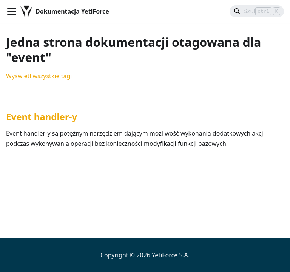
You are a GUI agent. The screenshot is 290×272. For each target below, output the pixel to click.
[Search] (257, 11)
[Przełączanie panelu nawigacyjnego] (11, 11)
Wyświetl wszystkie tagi (39, 76)
